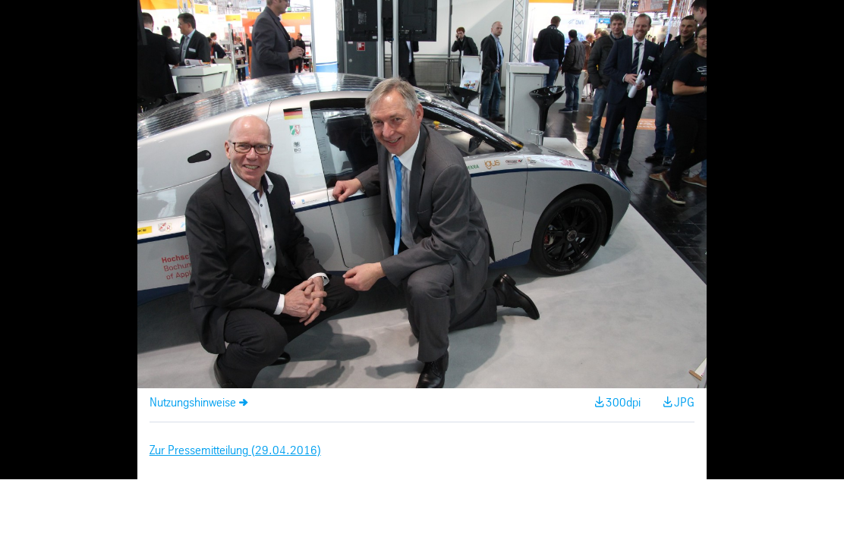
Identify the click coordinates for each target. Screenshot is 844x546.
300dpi (623, 403)
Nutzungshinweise (193, 403)
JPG (684, 403)
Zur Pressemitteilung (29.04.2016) (235, 451)
